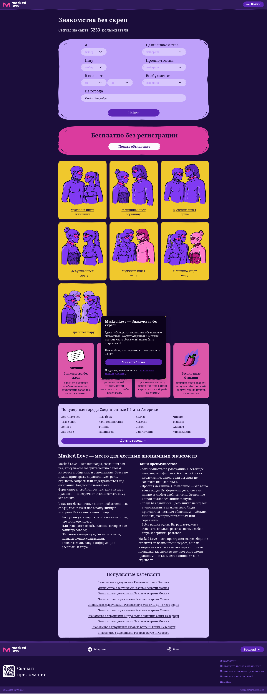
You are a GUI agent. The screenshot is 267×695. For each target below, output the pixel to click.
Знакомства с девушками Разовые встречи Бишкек (133, 582)
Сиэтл (140, 426)
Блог (173, 651)
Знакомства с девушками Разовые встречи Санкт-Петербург (133, 628)
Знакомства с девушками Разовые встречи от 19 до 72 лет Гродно (133, 605)
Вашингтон (106, 431)
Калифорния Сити (111, 421)
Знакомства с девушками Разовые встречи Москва (133, 588)
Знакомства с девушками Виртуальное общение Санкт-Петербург (133, 617)
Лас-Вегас (67, 431)
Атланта (178, 426)
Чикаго (178, 416)
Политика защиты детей (236, 678)
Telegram (97, 651)
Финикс (104, 426)
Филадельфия (182, 431)
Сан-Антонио (144, 431)
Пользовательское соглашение (240, 667)
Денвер (66, 426)
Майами (178, 421)
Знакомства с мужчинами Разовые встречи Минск (133, 599)
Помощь (225, 683)
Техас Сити (68, 421)
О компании (228, 662)
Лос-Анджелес (70, 416)
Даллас (140, 416)
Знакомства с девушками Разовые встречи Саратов (133, 634)
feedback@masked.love (252, 691)
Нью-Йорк (105, 416)
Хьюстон (141, 421)
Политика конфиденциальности (242, 672)
